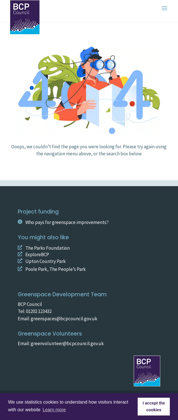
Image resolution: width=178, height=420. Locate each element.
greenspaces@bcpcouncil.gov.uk (64, 318)
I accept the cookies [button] (154, 406)
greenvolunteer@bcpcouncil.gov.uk (67, 343)
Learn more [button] (54, 409)
